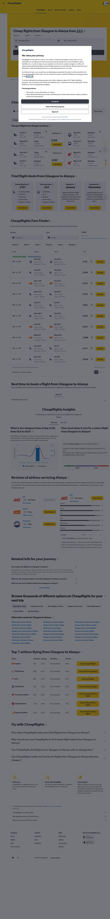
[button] (55, 101)
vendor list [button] (29, 76)
